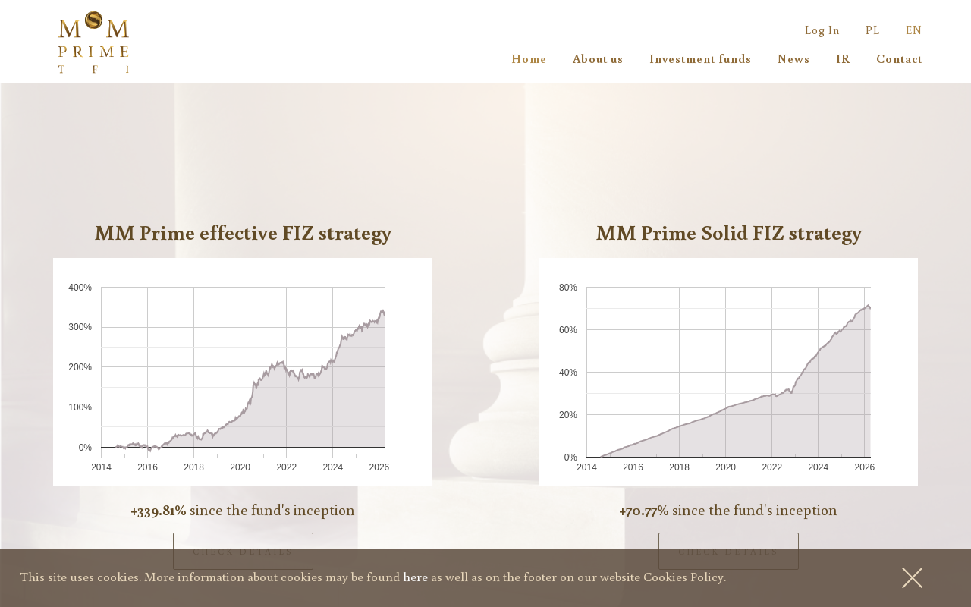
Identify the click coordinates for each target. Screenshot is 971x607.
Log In (822, 30)
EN (914, 30)
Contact (899, 58)
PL (873, 30)
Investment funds (700, 58)
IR (843, 58)
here (415, 576)
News (794, 58)
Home (529, 58)
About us (598, 58)
